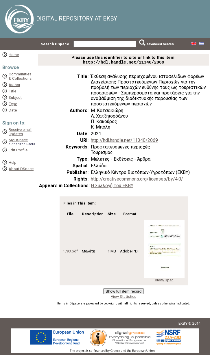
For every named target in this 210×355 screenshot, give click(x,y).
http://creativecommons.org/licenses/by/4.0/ (137, 180)
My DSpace (18, 140)
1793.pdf (70, 252)
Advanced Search (160, 44)
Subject (15, 97)
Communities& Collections (20, 76)
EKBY (182, 324)
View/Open (164, 281)
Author (14, 85)
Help (12, 162)
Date (13, 110)
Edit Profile (18, 150)
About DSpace (21, 169)
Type (13, 104)
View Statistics (123, 297)
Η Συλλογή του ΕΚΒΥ (112, 186)
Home (14, 55)
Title (12, 91)
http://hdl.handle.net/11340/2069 (124, 141)
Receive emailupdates (20, 131)
